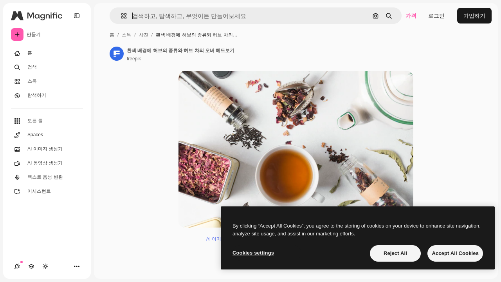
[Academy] (31, 266)
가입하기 (474, 16)
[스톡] (47, 81)
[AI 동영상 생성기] (47, 163)
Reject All (395, 253)
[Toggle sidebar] (76, 15)
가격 (410, 16)
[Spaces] (47, 135)
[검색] (47, 67)
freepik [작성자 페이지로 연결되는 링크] (134, 58)
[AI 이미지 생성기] (47, 149)
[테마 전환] (45, 266)
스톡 (126, 35)
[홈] (47, 53)
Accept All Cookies (455, 253)
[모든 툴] (47, 121)
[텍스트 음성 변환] (47, 177)
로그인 (436, 16)
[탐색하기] (47, 95)
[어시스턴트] (47, 191)
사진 (143, 35)
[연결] (17, 266)
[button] (121, 16)
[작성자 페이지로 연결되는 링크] (117, 54)
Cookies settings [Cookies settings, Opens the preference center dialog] (253, 253)
